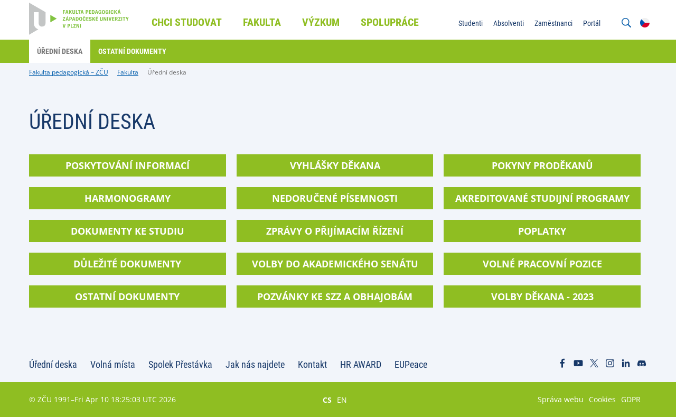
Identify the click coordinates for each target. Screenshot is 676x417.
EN (342, 399)
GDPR (631, 399)
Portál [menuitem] (591, 23)
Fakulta (127, 72)
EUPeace (411, 364)
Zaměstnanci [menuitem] (553, 23)
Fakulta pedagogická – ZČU (68, 72)
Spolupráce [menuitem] (390, 22)
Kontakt (312, 364)
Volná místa (112, 364)
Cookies (602, 399)
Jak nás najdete (255, 364)
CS (327, 399)
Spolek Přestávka (180, 364)
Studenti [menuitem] (470, 23)
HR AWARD (360, 364)
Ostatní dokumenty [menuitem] (132, 51)
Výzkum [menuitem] (321, 22)
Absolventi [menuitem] (508, 23)
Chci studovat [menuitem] (187, 22)
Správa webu (561, 399)
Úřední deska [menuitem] (59, 51)
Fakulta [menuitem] (262, 22)
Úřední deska (166, 72)
